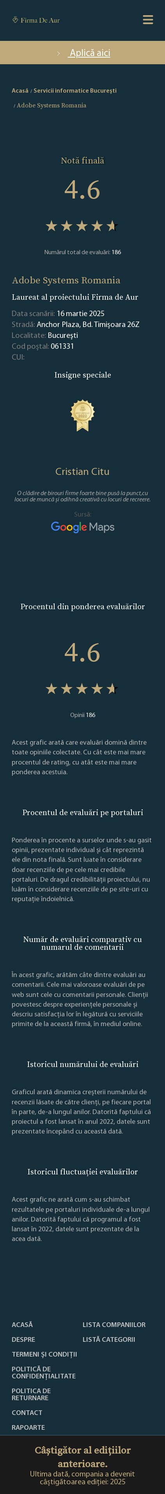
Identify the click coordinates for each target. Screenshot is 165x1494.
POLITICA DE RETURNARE (31, 1395)
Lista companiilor (114, 1325)
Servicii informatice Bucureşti (75, 91)
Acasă (22, 1325)
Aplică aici (82, 53)
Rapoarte (28, 1428)
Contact (27, 1413)
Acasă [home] (20, 91)
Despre (23, 1340)
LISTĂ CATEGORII (109, 1340)
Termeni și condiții (44, 1355)
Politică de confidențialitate (44, 1373)
